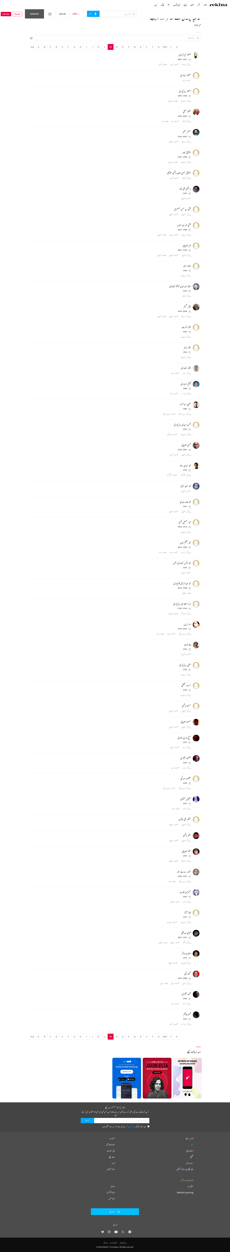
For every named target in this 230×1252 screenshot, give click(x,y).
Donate (34, 14)
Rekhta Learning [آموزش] (185, 1192)
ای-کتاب (176, 4)
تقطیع (191, 1157)
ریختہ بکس (112, 1198)
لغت (192, 4)
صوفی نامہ (190, 1186)
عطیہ (191, 1144)
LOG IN (62, 14)
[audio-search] (93, 14)
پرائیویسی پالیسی (130, 1126)
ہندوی (113, 1186)
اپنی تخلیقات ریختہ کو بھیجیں (184, 1169)
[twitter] (123, 1231)
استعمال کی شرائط (113, 1243)
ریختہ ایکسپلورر (110, 1169)
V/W (165, 47)
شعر (198, 4)
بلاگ (162, 4)
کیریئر (113, 1163)
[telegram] (102, 1231)
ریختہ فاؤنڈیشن (110, 1144)
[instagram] (109, 1231)
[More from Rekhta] (50, 14)
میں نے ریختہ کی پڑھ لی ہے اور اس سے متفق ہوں (126, 1126)
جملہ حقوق (106, 1243)
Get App (6, 14)
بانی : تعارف (111, 1151)
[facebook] (129, 1231)
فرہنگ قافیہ (189, 1151)
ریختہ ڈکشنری (111, 1192)
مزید (155, 4)
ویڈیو (185, 4)
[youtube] (116, 1231)
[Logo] (218, 5)
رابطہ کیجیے (112, 1157)
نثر (169, 4)
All (32, 47)
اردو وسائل (189, 1163)
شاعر (205, 4)
